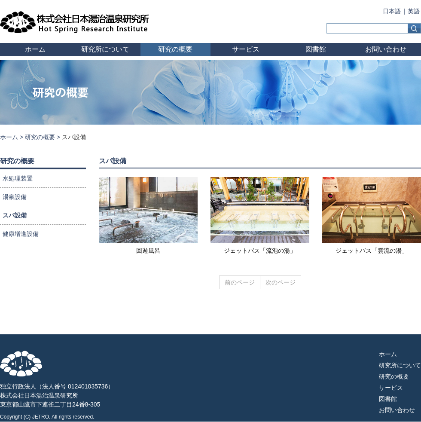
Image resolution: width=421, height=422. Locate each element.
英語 (414, 11)
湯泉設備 (15, 196)
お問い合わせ (385, 49)
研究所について (105, 49)
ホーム (35, 49)
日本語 (392, 11)
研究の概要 (175, 49)
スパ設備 (15, 215)
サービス (245, 49)
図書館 (315, 49)
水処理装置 (18, 178)
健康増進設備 (21, 233)
